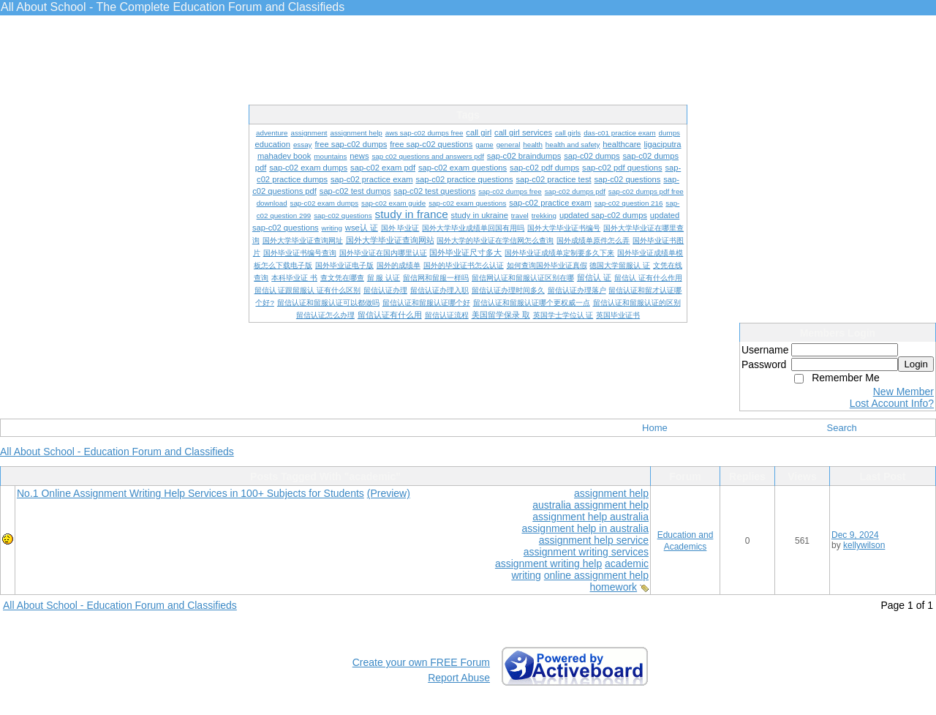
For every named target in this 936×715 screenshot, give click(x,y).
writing (525, 575)
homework (614, 587)
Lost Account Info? (892, 403)
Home (655, 427)
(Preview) (388, 493)
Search (842, 427)
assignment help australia (590, 517)
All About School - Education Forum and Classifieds (117, 451)
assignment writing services (586, 552)
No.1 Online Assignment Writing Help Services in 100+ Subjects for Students (190, 493)
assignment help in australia (585, 528)
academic (627, 563)
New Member (903, 391)
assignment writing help (548, 563)
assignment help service (594, 540)
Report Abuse (459, 678)
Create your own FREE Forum (421, 662)
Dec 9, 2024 (855, 535)
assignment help (611, 493)
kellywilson (864, 545)
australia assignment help (590, 505)
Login (916, 364)
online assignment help (596, 575)
